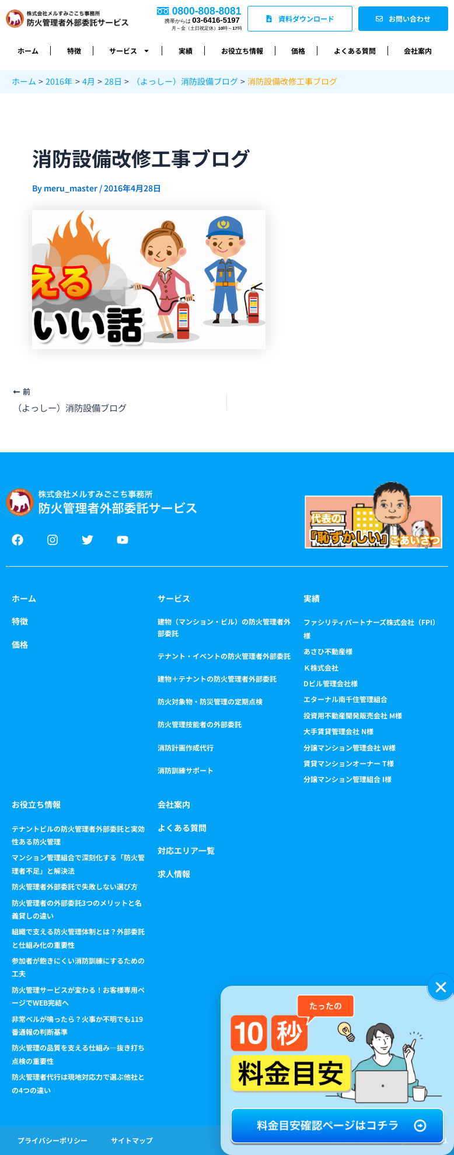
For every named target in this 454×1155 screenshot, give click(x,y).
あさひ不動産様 (327, 651)
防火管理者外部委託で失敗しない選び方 (75, 886)
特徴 (74, 50)
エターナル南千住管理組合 (345, 699)
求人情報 (174, 874)
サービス (129, 50)
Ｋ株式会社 (320, 667)
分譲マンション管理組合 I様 (347, 779)
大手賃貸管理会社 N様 (338, 731)
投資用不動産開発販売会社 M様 (352, 715)
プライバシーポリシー (53, 1140)
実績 (186, 50)
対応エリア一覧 (186, 850)
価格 (298, 50)
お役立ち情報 (242, 50)
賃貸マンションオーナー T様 (348, 763)
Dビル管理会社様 (330, 683)
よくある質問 (355, 50)
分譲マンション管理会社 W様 (349, 747)
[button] (441, 987)
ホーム (28, 50)
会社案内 (418, 50)
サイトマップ (132, 1140)
